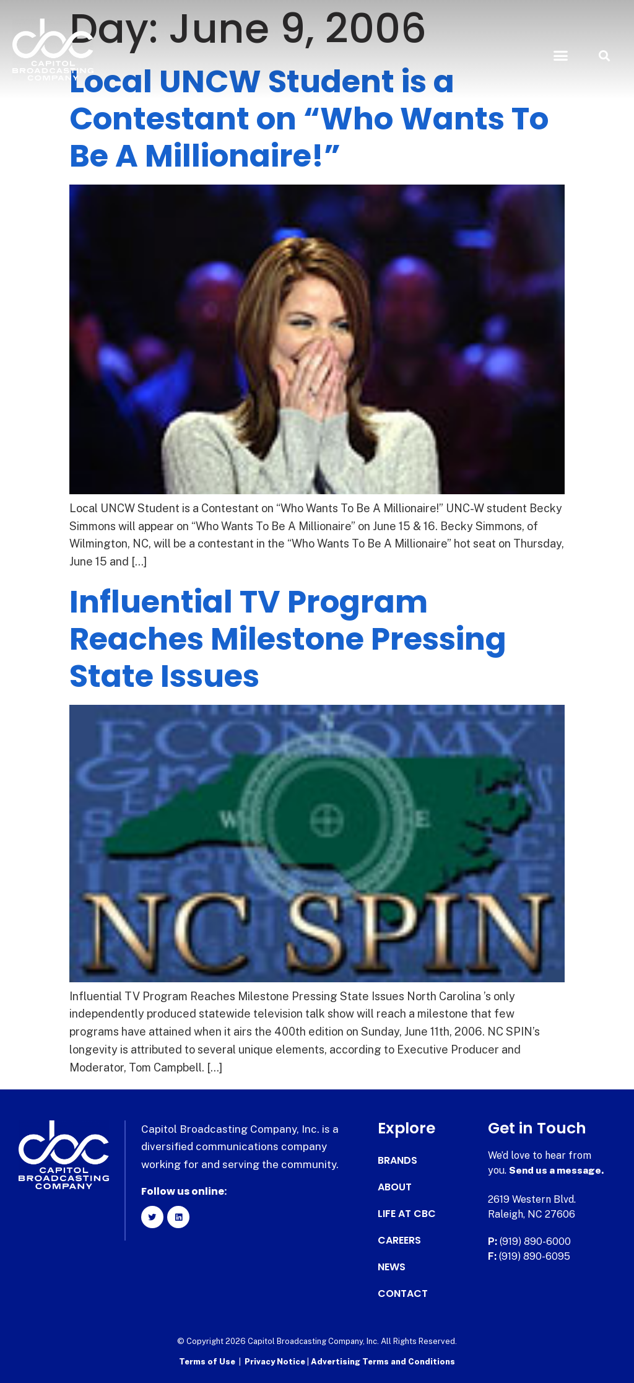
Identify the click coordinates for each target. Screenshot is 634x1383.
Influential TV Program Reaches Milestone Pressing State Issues (287, 639)
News (392, 1267)
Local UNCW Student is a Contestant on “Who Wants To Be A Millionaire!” (309, 119)
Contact (403, 1294)
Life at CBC (407, 1214)
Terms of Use (207, 1361)
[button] (560, 56)
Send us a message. (557, 1170)
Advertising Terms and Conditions (383, 1361)
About (395, 1187)
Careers (399, 1240)
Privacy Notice (276, 1361)
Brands (397, 1160)
